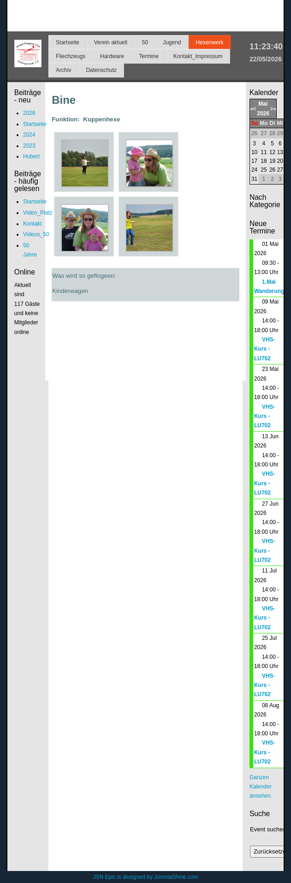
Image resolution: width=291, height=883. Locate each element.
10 (254, 152)
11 (264, 152)
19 (272, 161)
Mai (263, 104)
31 (254, 179)
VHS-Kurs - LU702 (264, 349)
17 (254, 161)
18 (264, 161)
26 (272, 170)
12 (272, 152)
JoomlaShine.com (176, 877)
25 (264, 170)
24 (254, 170)
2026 (263, 113)
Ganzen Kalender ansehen (260, 786)
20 (280, 161)
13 (280, 152)
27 (280, 170)
